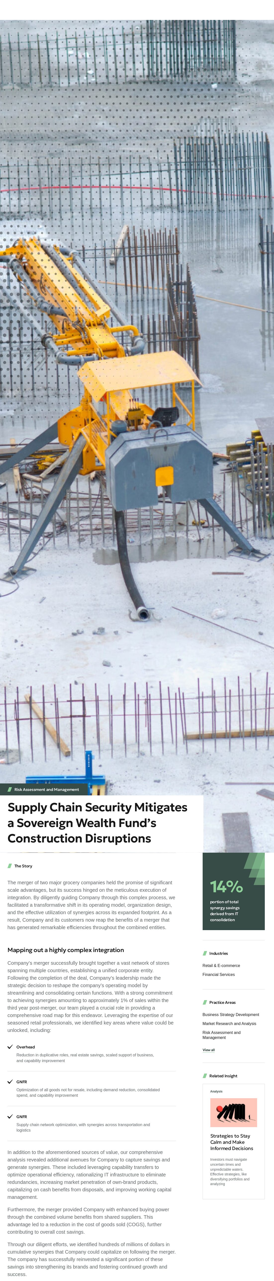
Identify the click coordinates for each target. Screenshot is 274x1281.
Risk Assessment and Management (46, 789)
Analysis (216, 1092)
